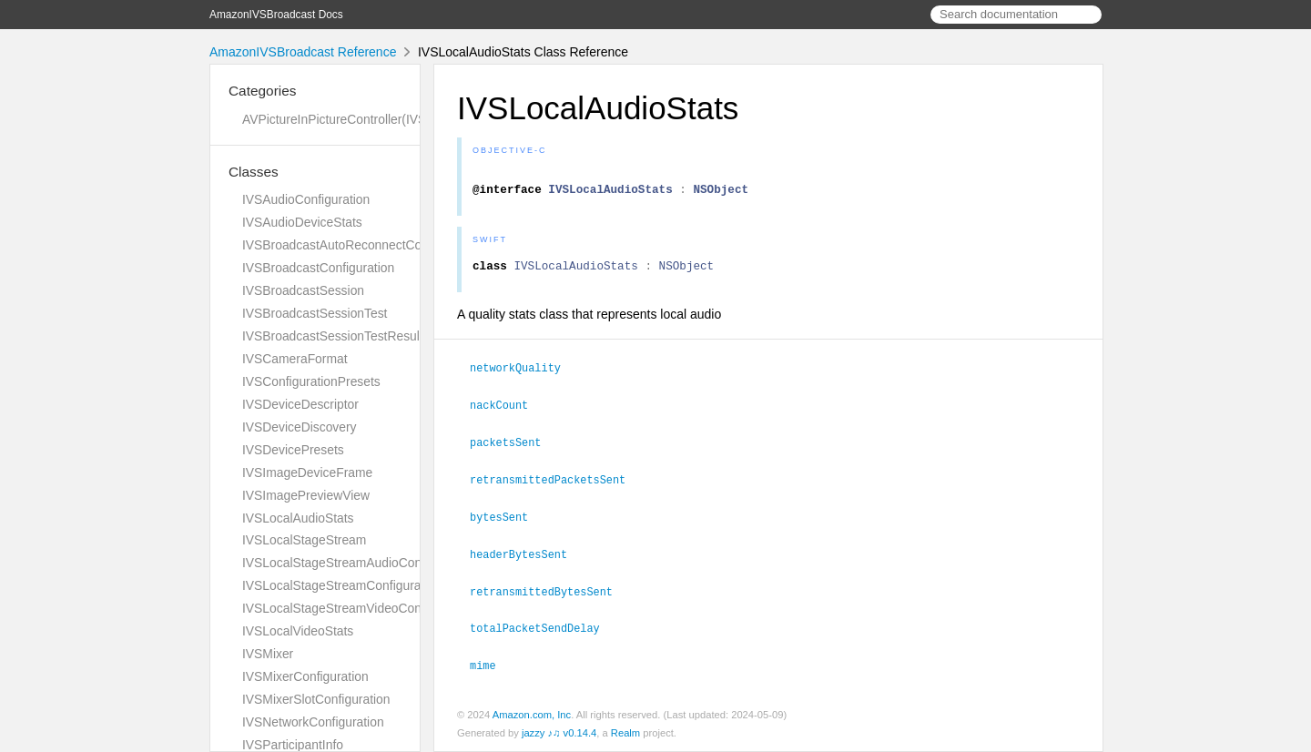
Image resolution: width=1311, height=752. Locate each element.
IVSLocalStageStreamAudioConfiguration (357, 562)
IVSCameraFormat (295, 358)
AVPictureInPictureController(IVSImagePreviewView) (390, 119)
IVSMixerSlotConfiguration (316, 699)
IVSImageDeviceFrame (307, 472)
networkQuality (523, 375)
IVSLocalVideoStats (297, 631)
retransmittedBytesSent (549, 593)
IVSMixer (267, 653)
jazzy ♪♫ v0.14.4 (559, 732)
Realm (625, 732)
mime (490, 665)
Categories (262, 90)
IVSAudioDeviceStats (302, 222)
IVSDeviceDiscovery (299, 427)
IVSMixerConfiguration (305, 676)
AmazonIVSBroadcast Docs (276, 14)
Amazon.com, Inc (532, 714)
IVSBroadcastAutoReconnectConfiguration (361, 245)
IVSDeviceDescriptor (300, 404)
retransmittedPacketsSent (555, 484)
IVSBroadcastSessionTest (314, 313)
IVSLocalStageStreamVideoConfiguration (357, 608)
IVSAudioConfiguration (306, 199)
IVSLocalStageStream (304, 540)
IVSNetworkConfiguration (313, 722)
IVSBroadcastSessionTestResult (332, 336)
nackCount (506, 411)
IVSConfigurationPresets (311, 381)
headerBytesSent (526, 557)
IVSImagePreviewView (306, 495)
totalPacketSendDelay (542, 629)
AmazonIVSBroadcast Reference (302, 52)
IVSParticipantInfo (292, 744)
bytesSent (506, 520)
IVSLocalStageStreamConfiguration (342, 585)
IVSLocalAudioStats (298, 518)
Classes (254, 171)
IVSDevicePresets (293, 449)
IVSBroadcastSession (303, 290)
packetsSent (513, 448)
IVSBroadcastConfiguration (318, 267)
